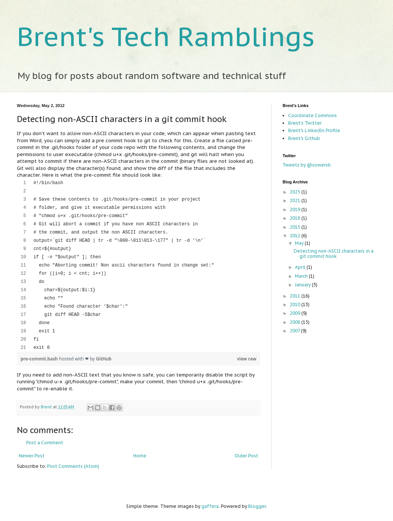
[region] (138, 265)
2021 (295, 200)
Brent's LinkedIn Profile (314, 130)
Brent (47, 406)
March (302, 276)
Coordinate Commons (312, 115)
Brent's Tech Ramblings (166, 36)
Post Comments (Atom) (73, 466)
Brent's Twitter (305, 123)
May (300, 243)
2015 (295, 227)
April (301, 267)
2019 (295, 209)
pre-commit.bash (40, 359)
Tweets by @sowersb (307, 165)
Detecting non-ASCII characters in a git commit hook (334, 253)
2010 (295, 304)
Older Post (246, 455)
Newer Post (32, 455)
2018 (295, 218)
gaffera (210, 506)
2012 (295, 235)
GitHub (104, 359)
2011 (295, 296)
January (303, 284)
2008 (295, 322)
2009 (295, 313)
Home (139, 455)
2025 (295, 192)
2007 (295, 330)
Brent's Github (304, 138)
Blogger (257, 506)
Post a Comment (44, 442)
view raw (246, 359)
